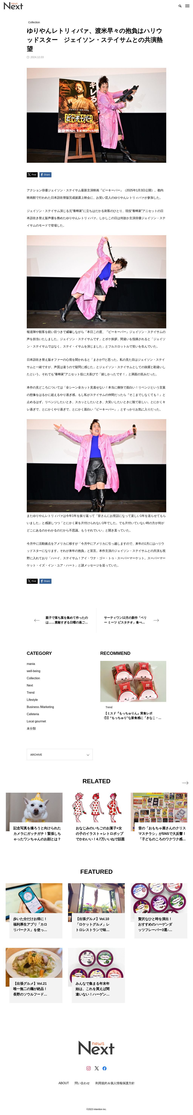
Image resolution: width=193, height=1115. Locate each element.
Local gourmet (36, 721)
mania (31, 663)
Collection (33, 678)
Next (30, 685)
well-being (33, 671)
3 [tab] (137, 698)
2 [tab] (133, 698)
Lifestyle (32, 699)
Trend (30, 692)
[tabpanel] (133, 692)
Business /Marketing (40, 707)
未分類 (31, 728)
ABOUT (63, 1083)
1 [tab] (130, 698)
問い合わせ (82, 1083)
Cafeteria (33, 714)
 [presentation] (184, 781)
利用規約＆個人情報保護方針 (115, 1083)
